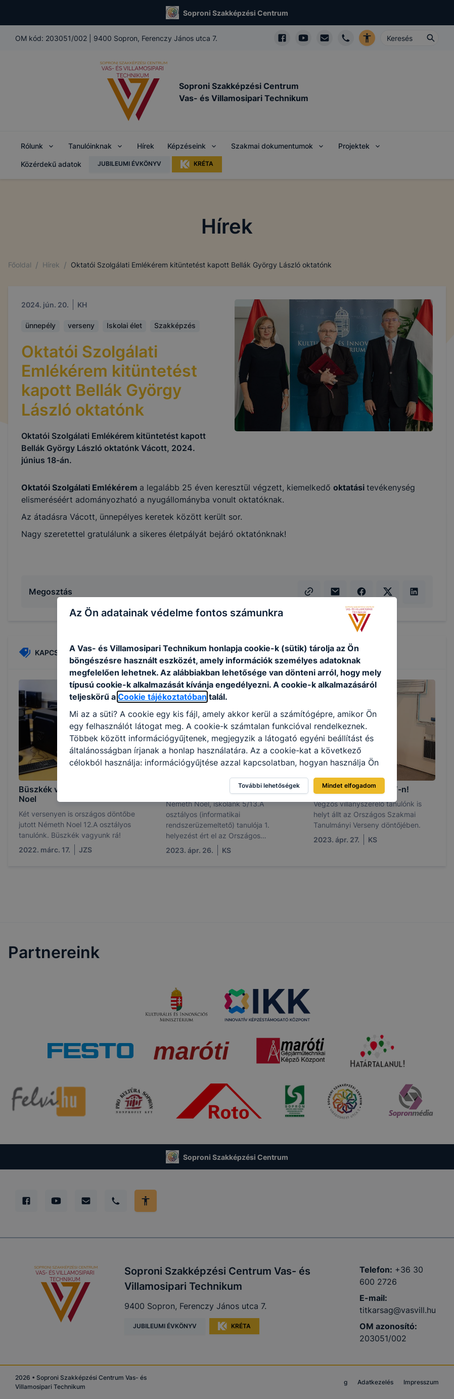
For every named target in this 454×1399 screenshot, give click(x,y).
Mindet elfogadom (349, 785)
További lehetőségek (269, 785)
